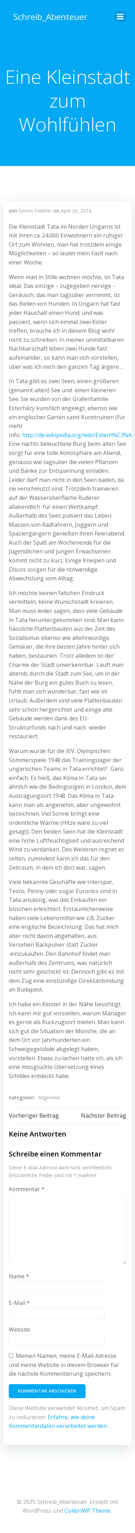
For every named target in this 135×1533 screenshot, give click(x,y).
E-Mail (19, 1303)
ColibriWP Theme (87, 1510)
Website (19, 1329)
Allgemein (49, 1097)
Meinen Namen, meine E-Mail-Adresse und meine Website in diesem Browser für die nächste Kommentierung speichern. (64, 1364)
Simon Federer (35, 210)
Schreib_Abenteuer (50, 16)
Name (19, 1276)
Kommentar (27, 1189)
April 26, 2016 (76, 210)
